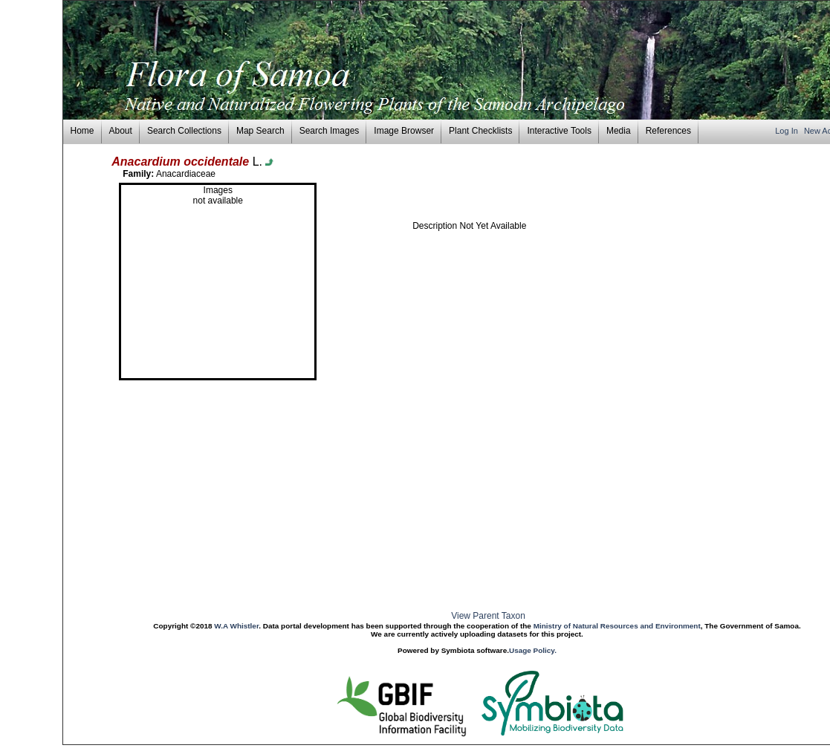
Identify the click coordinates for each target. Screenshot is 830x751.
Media (618, 131)
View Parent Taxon (488, 616)
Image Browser (404, 131)
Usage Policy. (533, 650)
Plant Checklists (480, 131)
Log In (787, 130)
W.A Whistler (236, 626)
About (120, 131)
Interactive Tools (559, 131)
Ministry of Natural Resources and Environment (617, 626)
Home (82, 131)
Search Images (329, 131)
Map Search (260, 131)
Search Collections (184, 131)
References (668, 131)
